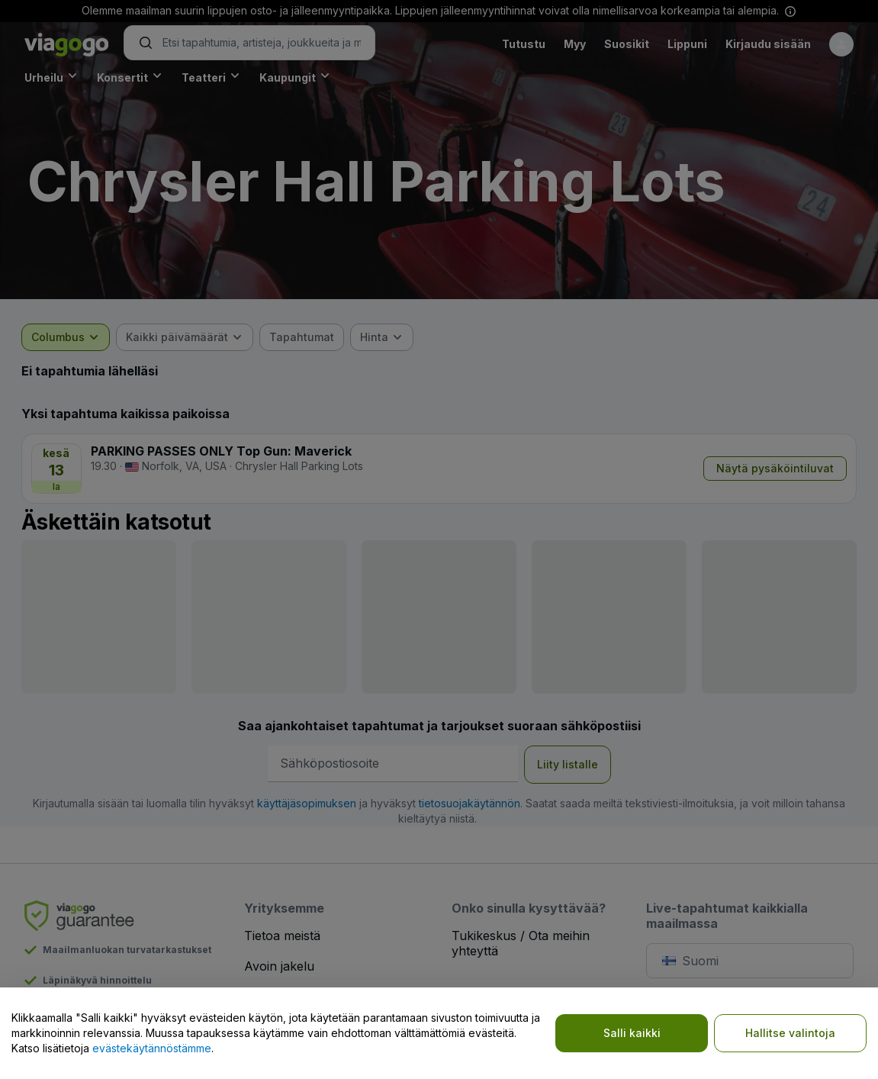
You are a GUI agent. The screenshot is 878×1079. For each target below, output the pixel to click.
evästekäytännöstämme (151, 1048)
